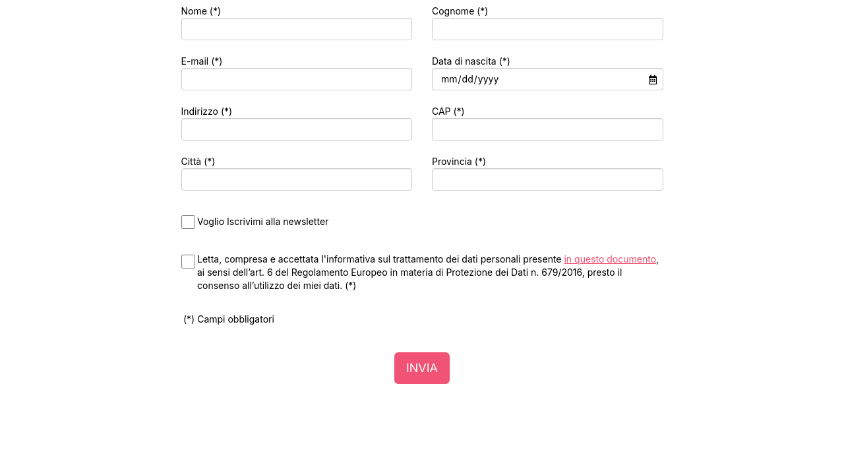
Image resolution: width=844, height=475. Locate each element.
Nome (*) (201, 10)
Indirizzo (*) (207, 111)
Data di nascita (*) (471, 61)
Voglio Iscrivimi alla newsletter (262, 221)
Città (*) (198, 161)
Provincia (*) (459, 161)
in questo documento (610, 259)
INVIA (422, 368)
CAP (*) (448, 111)
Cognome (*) (460, 10)
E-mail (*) (202, 61)
